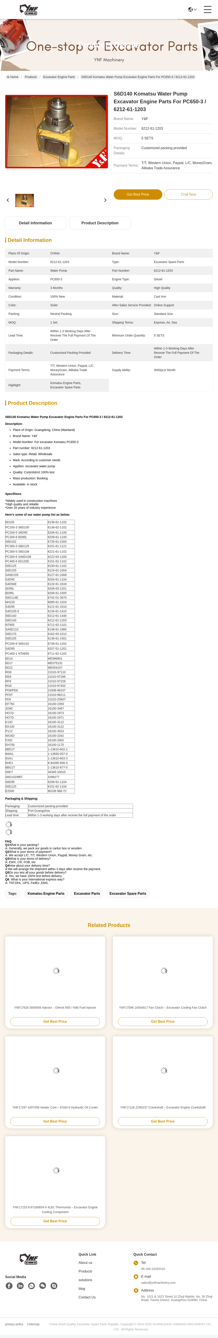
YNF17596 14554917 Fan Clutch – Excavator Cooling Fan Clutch (163, 1007)
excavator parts (87, 893)
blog (82, 1288)
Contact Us (87, 1297)
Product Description (99, 223)
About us (85, 1263)
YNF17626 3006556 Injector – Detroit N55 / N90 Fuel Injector (55, 1007)
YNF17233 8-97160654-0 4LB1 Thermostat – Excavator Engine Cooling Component (55, 1210)
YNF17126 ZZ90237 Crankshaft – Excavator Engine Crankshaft (162, 1107)
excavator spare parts (128, 893)
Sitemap (33, 1324)
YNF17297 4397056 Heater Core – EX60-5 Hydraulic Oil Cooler (55, 1107)
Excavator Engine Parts (59, 77)
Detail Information (35, 223)
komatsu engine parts (46, 893)
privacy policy (14, 1324)
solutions (85, 1280)
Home (12, 77)
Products (31, 77)
